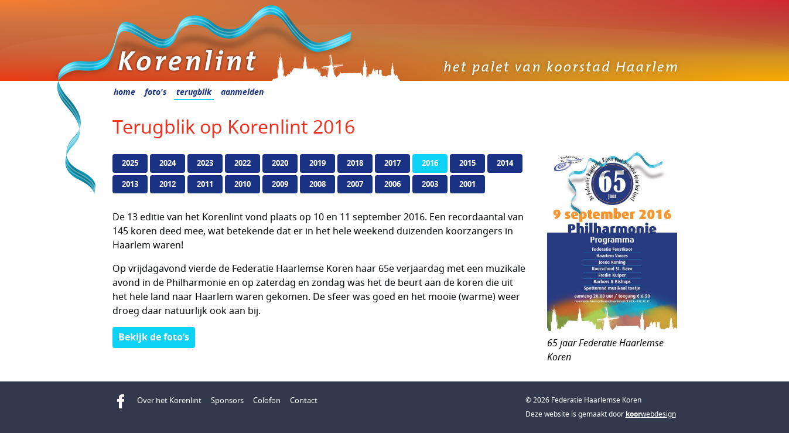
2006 (392, 184)
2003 (430, 184)
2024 (167, 163)
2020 (280, 163)
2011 (205, 184)
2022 (242, 163)
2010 (242, 184)
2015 (467, 163)
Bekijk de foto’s (153, 336)
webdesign (651, 414)
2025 (130, 163)
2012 (167, 184)
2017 (392, 163)
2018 (355, 163)
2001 (467, 184)
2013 (130, 184)
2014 (505, 163)
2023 (205, 163)
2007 (355, 184)
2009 (280, 184)
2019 (317, 163)
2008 (317, 184)
